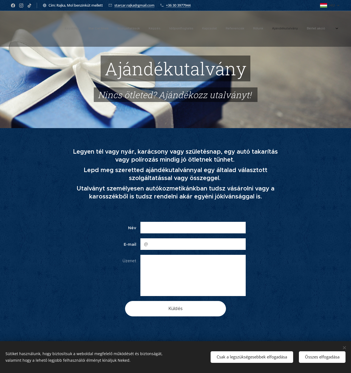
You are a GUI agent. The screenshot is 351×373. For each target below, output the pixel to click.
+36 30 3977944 (178, 5)
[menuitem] (254, 29)
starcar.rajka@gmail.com (134, 5)
